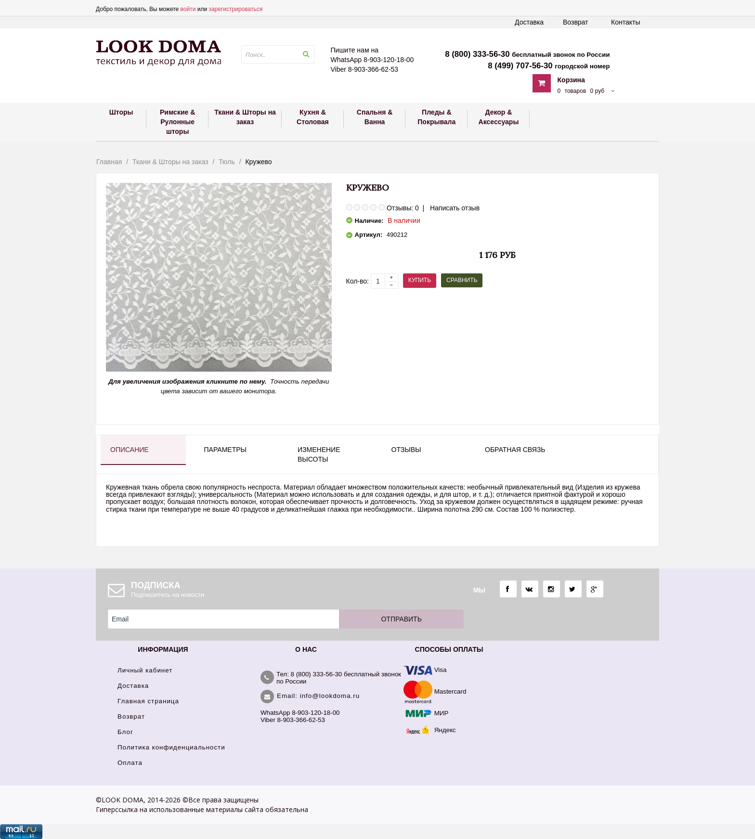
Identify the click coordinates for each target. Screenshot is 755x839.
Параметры (225, 449)
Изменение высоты (319, 454)
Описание (129, 449)
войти (188, 9)
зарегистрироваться (235, 9)
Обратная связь (515, 449)
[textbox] (278, 54)
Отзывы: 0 (403, 208)
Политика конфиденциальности (171, 747)
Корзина (571, 80)
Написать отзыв (455, 208)
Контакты (625, 22)
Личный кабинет (144, 670)
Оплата (130, 762)
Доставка (529, 22)
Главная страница (148, 701)
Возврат (575, 22)
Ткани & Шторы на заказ (170, 162)
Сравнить (461, 280)
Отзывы (406, 449)
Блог (125, 732)
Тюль (227, 162)
